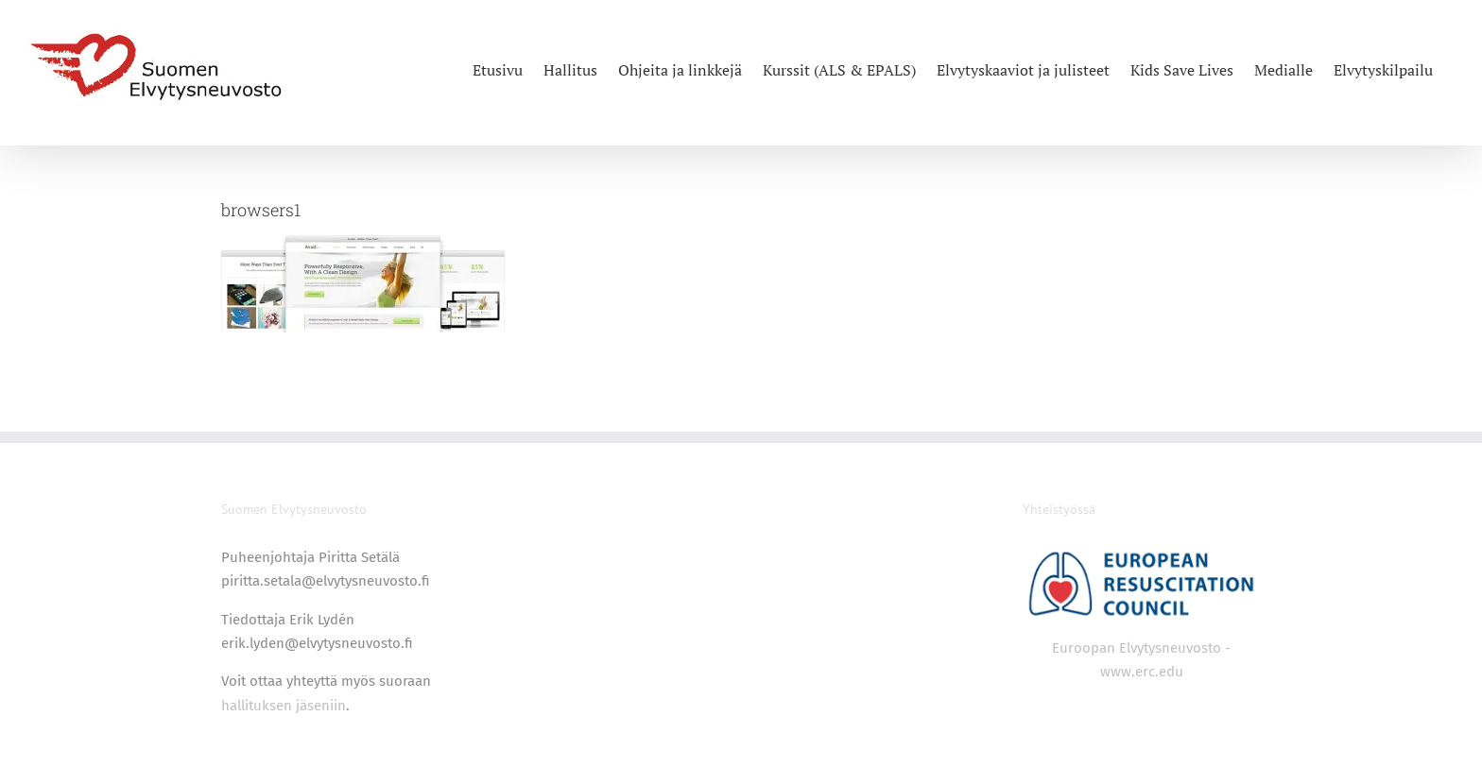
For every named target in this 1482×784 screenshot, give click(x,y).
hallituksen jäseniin (283, 705)
